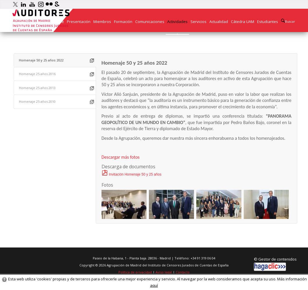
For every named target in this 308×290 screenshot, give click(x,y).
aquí (154, 285)
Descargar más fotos (121, 157)
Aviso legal (164, 272)
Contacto (183, 272)
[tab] (55, 60)
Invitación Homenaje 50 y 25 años (131, 174)
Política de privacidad (135, 272)
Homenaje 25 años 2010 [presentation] (37, 101)
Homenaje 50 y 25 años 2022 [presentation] (41, 60)
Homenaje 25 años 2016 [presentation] (37, 74)
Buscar (288, 21)
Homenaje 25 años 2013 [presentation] (37, 88)
